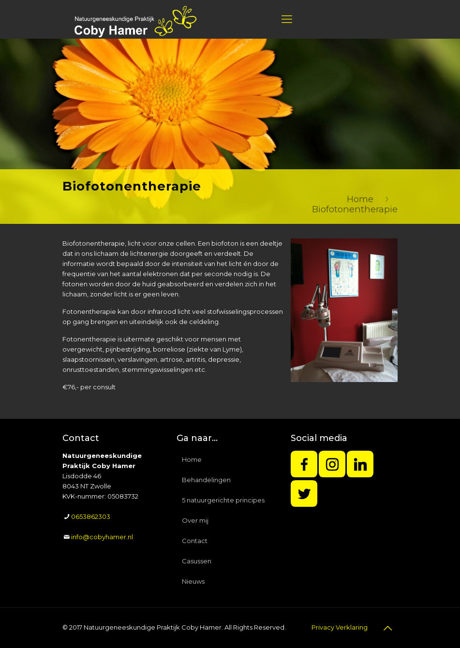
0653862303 (90, 516)
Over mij (195, 520)
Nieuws (193, 581)
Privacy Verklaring (340, 627)
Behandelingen (206, 480)
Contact (195, 541)
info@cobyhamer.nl (102, 537)
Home (360, 199)
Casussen (196, 561)
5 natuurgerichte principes (223, 500)
